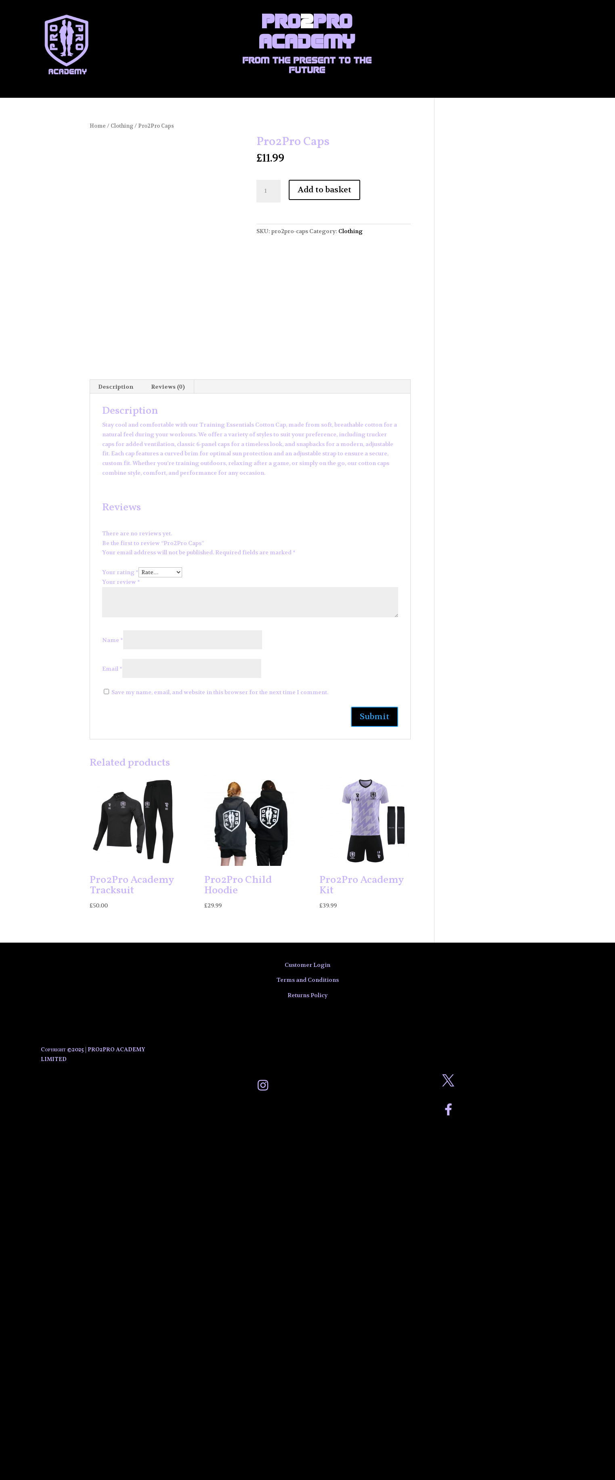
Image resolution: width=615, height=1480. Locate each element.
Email (112, 668)
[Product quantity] (268, 191)
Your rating (120, 572)
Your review (121, 581)
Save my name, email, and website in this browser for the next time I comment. (219, 692)
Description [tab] (115, 386)
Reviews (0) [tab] (168, 386)
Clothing (122, 125)
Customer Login (307, 964)
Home (98, 125)
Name (112, 640)
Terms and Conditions (308, 979)
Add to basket (324, 190)
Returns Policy (307, 995)
